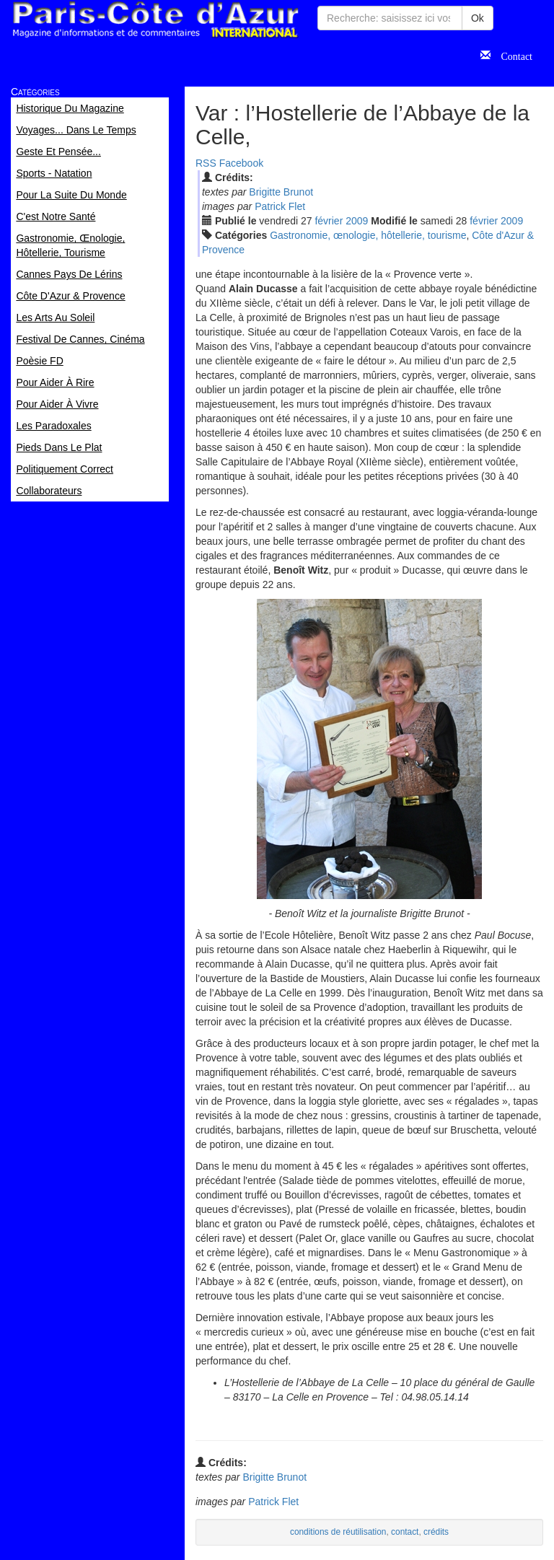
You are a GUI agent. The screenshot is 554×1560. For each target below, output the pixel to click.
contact (404, 1532)
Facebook (241, 163)
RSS (205, 163)
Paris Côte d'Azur (155, 20)
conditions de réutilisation (338, 1532)
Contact (511, 55)
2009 (357, 221)
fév (329, 221)
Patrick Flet (280, 206)
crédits (436, 1532)
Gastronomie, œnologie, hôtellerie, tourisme (368, 235)
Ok (477, 18)
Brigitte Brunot (281, 192)
